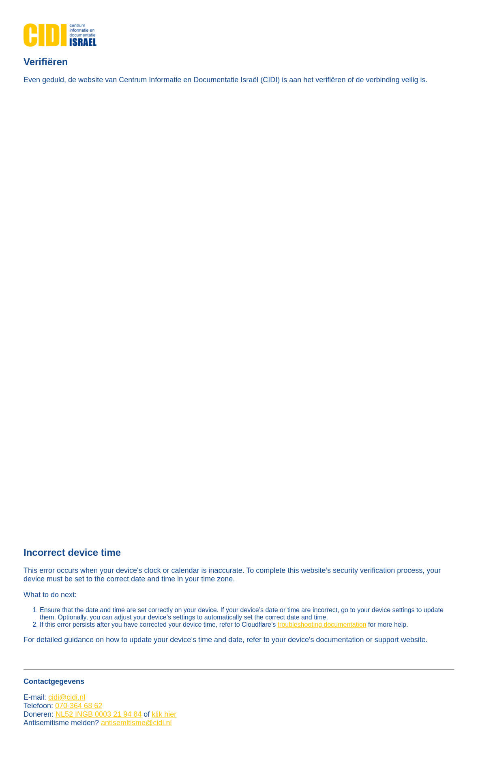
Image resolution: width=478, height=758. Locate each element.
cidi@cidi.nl (66, 697)
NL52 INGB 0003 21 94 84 (98, 714)
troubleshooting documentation (322, 624)
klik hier (164, 714)
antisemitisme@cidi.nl (136, 723)
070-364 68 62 (78, 706)
